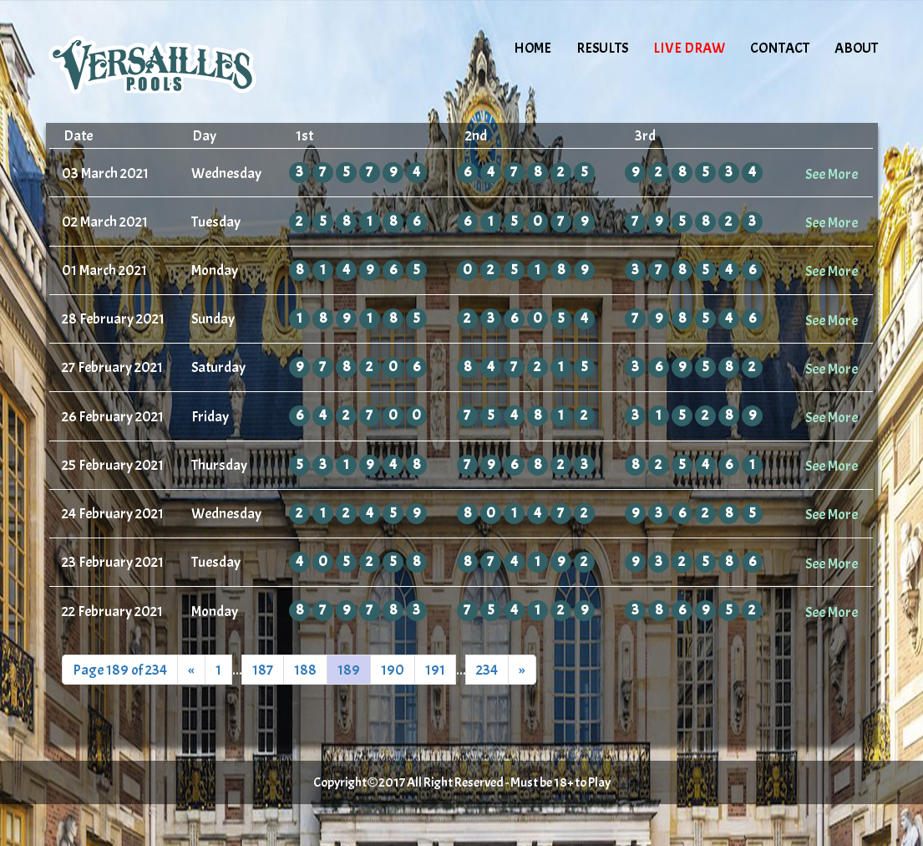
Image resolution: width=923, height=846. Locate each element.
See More (831, 174)
